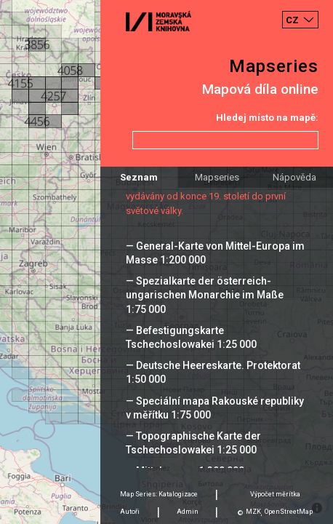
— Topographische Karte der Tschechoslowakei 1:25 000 (193, 443)
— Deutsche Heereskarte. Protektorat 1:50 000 (213, 372)
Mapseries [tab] (217, 177)
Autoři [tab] (130, 511)
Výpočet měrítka (275, 494)
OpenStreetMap (289, 511)
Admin (187, 511)
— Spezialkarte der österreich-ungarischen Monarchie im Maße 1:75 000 (205, 294)
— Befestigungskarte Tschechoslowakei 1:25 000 (191, 337)
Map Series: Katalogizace (159, 494)
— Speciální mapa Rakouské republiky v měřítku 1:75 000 (215, 408)
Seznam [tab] (139, 177)
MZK (253, 511)
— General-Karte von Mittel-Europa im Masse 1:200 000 (215, 253)
